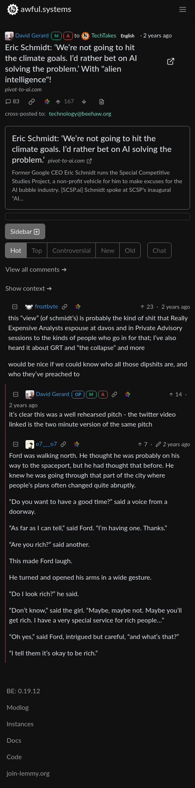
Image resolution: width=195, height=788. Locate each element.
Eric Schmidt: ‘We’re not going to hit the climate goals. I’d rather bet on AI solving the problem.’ (92, 148)
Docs (14, 740)
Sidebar (25, 231)
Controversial (71, 250)
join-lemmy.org (28, 773)
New (107, 250)
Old (130, 250)
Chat (159, 250)
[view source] (101, 101)
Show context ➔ (28, 288)
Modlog (18, 707)
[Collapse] (14, 306)
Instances (20, 723)
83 (12, 101)
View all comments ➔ (36, 269)
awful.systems (39, 9)
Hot (15, 250)
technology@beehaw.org (80, 113)
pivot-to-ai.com (23, 89)
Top (37, 250)
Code (14, 756)
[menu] (182, 8)
